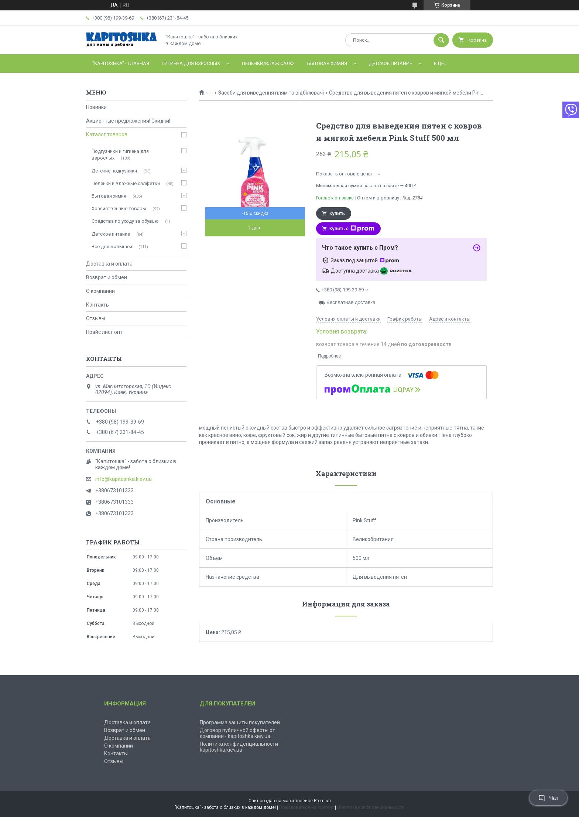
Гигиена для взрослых (191, 63)
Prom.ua (322, 800)
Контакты (98, 305)
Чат (548, 797)
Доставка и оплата (109, 264)
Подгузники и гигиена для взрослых (120, 154)
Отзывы (95, 318)
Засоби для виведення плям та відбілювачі (271, 93)
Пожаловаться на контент (306, 807)
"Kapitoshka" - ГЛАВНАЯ (120, 63)
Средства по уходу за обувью (125, 221)
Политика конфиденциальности (370, 807)
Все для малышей (112, 246)
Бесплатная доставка (351, 302)
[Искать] (441, 40)
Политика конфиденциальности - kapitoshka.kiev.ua (240, 747)
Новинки (96, 107)
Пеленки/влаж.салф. (268, 63)
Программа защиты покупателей (240, 722)
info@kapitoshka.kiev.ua (123, 479)
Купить (337, 213)
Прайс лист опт (104, 332)
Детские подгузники (114, 171)
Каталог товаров (106, 134)
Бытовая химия (327, 63)
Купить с (351, 228)
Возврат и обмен (106, 277)
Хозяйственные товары (119, 208)
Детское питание (390, 63)
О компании (100, 291)
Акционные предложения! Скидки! (128, 121)
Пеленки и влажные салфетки (126, 183)
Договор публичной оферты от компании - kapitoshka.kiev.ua (237, 733)
